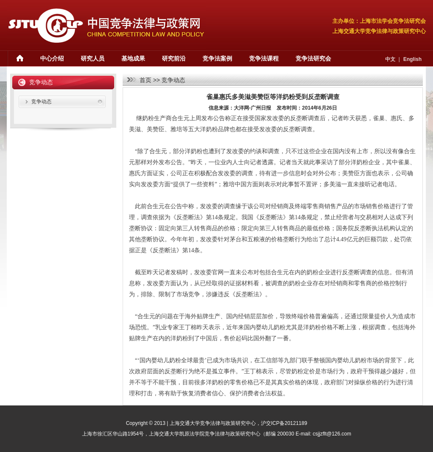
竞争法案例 (217, 58)
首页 (145, 80)
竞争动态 (173, 80)
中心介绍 (52, 58)
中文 (390, 59)
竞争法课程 (264, 58)
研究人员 (92, 58)
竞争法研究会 (313, 58)
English (412, 59)
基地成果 (133, 58)
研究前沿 (174, 58)
